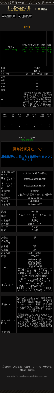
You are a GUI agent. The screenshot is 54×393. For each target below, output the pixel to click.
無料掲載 (47, 367)
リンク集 (36, 367)
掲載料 (31, 370)
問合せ (27, 367)
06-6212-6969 (35, 198)
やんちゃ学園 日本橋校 (35, 173)
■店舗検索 (9, 16)
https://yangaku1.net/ (35, 179)
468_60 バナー (27, 138)
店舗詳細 (34, 191)
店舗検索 (6, 367)
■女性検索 (25, 16)
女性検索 (17, 367)
